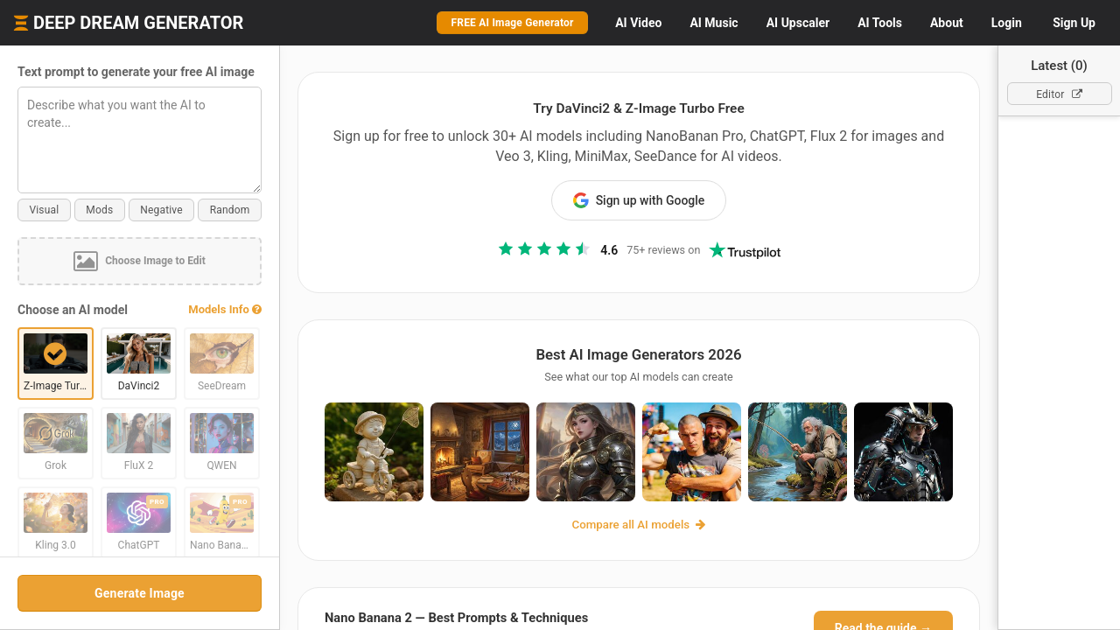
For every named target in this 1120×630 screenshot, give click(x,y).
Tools (880, 23)
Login (1006, 23)
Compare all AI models (639, 524)
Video (638, 23)
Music (714, 23)
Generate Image (139, 593)
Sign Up (1074, 23)
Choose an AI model (73, 310)
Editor (1059, 94)
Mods (99, 210)
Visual (44, 210)
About (946, 23)
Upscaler (798, 23)
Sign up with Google (639, 200)
